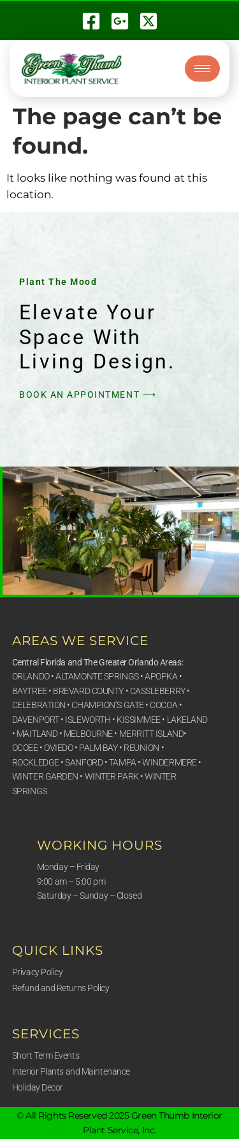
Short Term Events (45, 1055)
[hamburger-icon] (202, 68)
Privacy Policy (37, 972)
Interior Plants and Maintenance (71, 1071)
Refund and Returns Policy (61, 988)
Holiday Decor (37, 1087)
